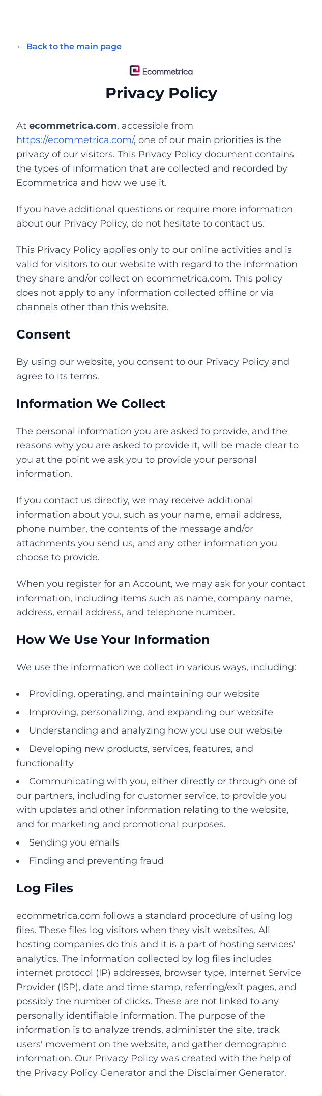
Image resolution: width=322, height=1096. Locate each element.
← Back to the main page (69, 46)
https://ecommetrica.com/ (75, 140)
